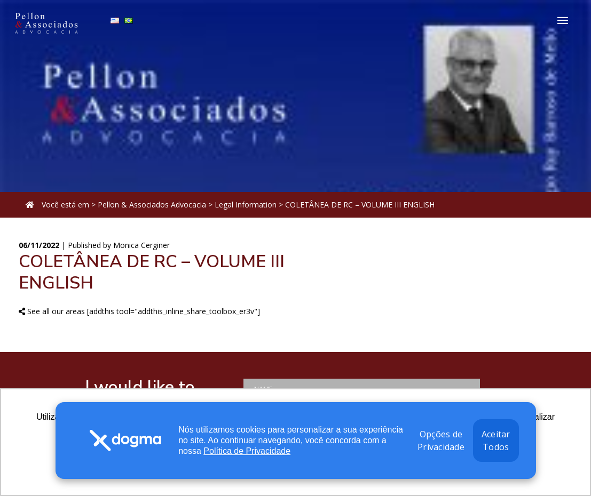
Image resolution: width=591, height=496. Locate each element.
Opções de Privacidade (440, 440)
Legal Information (246, 204)
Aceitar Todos (496, 440)
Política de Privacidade (246, 450)
